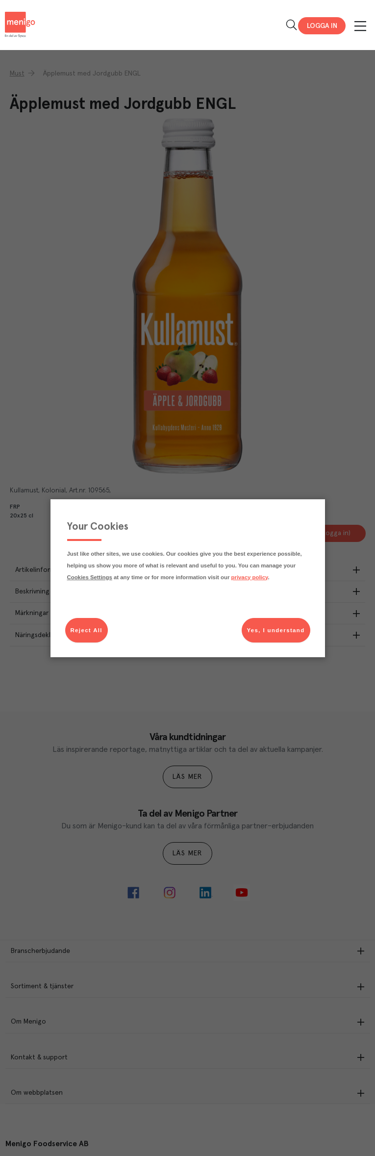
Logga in (322, 26)
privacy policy (249, 577)
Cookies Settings (89, 577)
